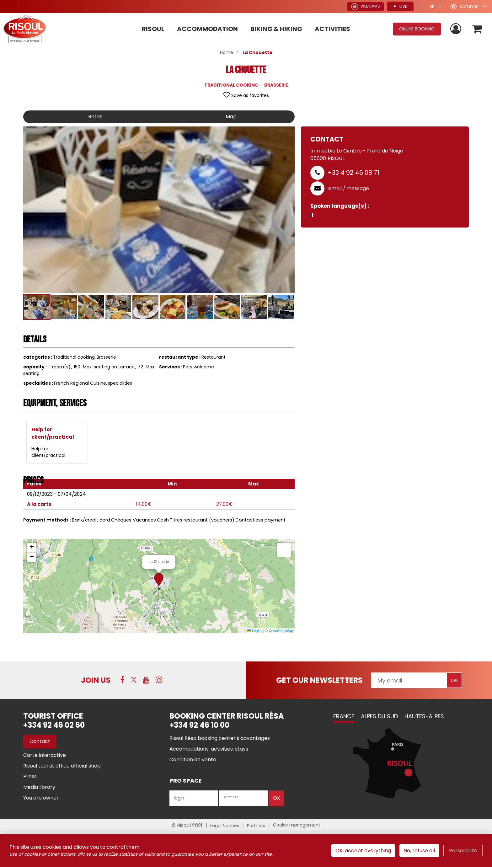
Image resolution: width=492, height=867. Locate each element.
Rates (95, 116)
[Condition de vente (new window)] (192, 759)
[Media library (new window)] (39, 787)
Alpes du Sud (379, 716)
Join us (96, 680)
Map (231, 116)
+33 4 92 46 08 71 (353, 172)
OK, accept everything (363, 850)
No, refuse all (419, 850)
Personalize (463, 850)
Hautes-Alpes (424, 716)
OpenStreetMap (281, 631)
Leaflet (254, 631)
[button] (477, 29)
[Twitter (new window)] (133, 679)
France (343, 716)
